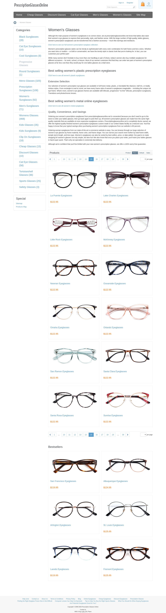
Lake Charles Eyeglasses (115, 195)
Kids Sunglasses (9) (30, 130)
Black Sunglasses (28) (29, 38)
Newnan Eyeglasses (60, 283)
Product (128, 153)
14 (86, 159)
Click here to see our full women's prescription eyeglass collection (73, 45)
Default (141, 153)
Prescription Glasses (137, 599)
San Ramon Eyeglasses (62, 371)
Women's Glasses (122, 15)
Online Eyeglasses (90, 599)
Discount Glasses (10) (28, 154)
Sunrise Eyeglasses (113, 415)
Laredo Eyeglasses (59, 569)
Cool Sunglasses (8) (30, 55)
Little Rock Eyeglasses (61, 240)
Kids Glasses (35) (29, 125)
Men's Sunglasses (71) (29, 108)
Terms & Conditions (56, 599)
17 (102, 159)
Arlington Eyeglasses (60, 525)
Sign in (121, 3)
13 (80, 159)
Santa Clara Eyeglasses (115, 371)
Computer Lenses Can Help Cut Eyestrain (68, 601)
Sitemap (19, 203)
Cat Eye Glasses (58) (28, 164)
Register (130, 3)
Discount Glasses (57, 15)
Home (19, 15)
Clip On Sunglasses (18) (30, 139)
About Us (45, 599)
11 (69, 159)
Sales (148, 153)
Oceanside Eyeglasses (114, 283)
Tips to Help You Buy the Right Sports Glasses (100, 601)
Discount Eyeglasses (120, 599)
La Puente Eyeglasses (61, 195)
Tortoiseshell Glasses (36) (26, 173)
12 (75, 159)
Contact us (35, 599)
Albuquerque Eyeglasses (115, 481)
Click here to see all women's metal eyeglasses (66, 106)
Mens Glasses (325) (30, 80)
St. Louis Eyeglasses (113, 525)
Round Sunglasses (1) (29, 73)
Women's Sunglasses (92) (28, 98)
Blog (79, 599)
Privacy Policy (70, 599)
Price (134, 153)
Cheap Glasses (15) (30, 146)
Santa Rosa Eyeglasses (62, 415)
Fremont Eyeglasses (113, 569)
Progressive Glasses (25, 63)
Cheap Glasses (35, 15)
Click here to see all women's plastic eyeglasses (66, 75)
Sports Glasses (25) (30, 181)
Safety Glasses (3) (29, 187)
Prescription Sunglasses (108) (28, 88)
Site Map (141, 15)
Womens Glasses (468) (28, 117)
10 (64, 159)
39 (123, 159)
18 (107, 159)
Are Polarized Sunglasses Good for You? (83, 603)
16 (97, 159)
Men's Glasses (100, 15)
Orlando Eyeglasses (113, 327)
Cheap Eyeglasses (105, 599)
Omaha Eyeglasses (59, 327)
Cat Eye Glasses (79, 15)
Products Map (21, 207)
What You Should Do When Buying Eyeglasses (133, 601)
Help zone (25, 599)
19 (113, 159)
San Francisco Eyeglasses (63, 481)
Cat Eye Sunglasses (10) (30, 48)
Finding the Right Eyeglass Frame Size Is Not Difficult (34, 601)
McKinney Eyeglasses (114, 240)
